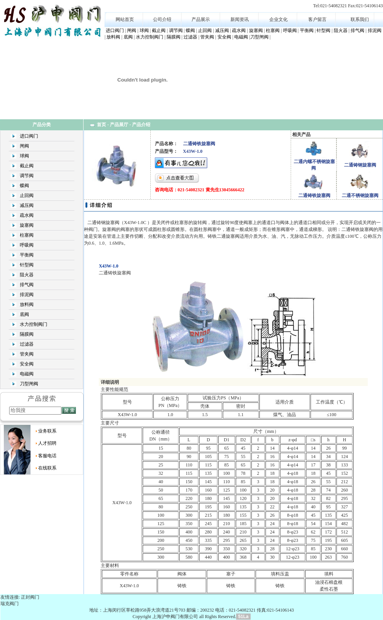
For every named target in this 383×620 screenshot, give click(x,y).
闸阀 (131, 30)
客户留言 (317, 19)
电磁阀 (241, 37)
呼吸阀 (290, 30)
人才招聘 (47, 443)
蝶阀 (190, 30)
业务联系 (47, 431)
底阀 (128, 37)
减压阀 (222, 30)
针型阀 (323, 30)
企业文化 (278, 19)
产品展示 (201, 19)
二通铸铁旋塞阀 (314, 195)
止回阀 (205, 30)
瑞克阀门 (9, 603)
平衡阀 (307, 30)
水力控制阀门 (149, 37)
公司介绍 (162, 19)
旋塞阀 (256, 30)
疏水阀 (239, 30)
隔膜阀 (173, 37)
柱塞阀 (273, 30)
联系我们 (360, 19)
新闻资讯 (239, 19)
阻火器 (341, 30)
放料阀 (113, 37)
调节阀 (176, 30)
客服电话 (47, 455)
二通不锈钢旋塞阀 (360, 195)
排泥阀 (374, 30)
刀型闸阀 (259, 37)
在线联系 (47, 468)
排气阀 (357, 30)
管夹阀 (207, 37)
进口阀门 (115, 30)
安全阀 (224, 37)
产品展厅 (119, 124)
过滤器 (190, 37)
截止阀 (159, 30)
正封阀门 (30, 597)
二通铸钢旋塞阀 (360, 165)
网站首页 (125, 19)
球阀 (144, 30)
